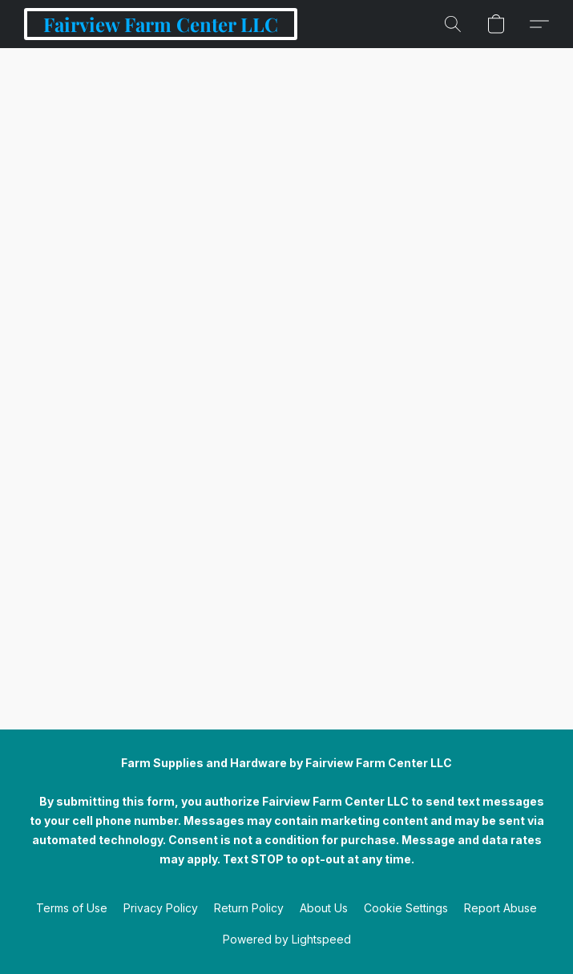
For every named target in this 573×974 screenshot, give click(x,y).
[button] (160, 24)
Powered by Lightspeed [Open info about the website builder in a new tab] (287, 939)
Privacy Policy (160, 908)
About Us (324, 908)
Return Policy (249, 908)
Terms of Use (71, 908)
